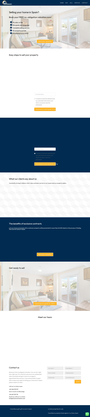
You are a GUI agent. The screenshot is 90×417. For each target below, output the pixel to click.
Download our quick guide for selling (46, 109)
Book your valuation (45, 41)
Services (77, 3)
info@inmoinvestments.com (17, 398)
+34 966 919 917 (13, 389)
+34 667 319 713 (13, 394)
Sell (71, 3)
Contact (85, 3)
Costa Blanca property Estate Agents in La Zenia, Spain (63, 413)
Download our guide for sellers (45, 304)
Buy (67, 3)
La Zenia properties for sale (55, 409)
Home (62, 3)
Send (77, 382)
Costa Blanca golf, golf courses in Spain (21, 409)
